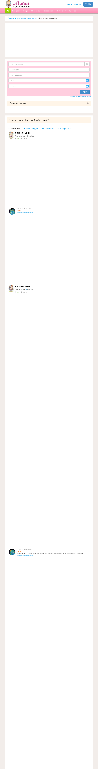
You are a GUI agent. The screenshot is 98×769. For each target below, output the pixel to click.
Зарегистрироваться (74, 4)
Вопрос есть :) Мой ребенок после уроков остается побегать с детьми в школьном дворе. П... (48, 254)
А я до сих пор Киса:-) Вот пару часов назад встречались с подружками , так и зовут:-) (46, 427)
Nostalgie (30, 136)
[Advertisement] (49, 40)
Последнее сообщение (25, 147)
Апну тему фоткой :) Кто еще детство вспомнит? (33, 233)
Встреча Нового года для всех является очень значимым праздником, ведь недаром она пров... (50, 190)
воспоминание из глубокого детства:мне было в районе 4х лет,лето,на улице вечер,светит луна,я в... (51, 384)
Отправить (73, 761)
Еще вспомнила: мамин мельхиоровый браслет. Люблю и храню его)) (40, 319)
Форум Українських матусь (27, 18)
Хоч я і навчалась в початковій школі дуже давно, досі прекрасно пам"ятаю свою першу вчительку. (50, 580)
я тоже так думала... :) (24, 623)
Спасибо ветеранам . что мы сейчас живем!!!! (32, 559)
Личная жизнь (20, 136)
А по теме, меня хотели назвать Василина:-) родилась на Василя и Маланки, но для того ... (47, 341)
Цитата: (19, 405)
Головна (11, 18)
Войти (88, 4)
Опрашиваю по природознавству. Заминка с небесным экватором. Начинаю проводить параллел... (50, 168)
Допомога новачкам (47, 701)
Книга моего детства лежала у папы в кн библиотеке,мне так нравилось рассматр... (45, 276)
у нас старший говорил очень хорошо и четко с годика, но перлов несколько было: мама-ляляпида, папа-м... (53, 494)
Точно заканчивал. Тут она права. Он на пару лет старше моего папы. (40, 645)
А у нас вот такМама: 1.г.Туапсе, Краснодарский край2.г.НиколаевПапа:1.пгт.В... (44, 537)
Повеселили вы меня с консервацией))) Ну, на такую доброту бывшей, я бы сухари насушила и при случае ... (53, 602)
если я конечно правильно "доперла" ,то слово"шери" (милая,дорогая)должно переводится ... (48, 666)
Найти (85, 92)
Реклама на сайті (46, 697)
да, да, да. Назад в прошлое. (27, 516)
